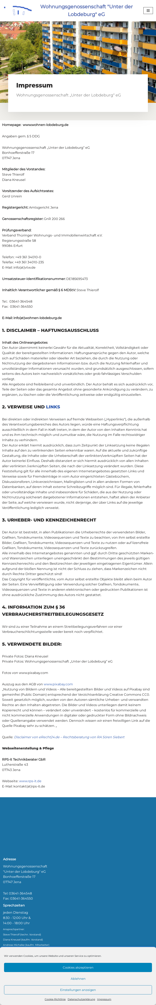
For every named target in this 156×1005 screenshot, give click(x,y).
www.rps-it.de (30, 781)
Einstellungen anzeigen (78, 990)
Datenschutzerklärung (81, 999)
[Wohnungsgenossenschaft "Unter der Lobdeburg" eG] (70, 11)
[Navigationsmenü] (148, 10)
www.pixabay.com (58, 684)
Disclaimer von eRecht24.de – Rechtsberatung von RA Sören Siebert (69, 737)
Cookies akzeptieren (78, 967)
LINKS (53, 407)
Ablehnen (78, 979)
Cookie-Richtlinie (55, 999)
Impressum (104, 999)
